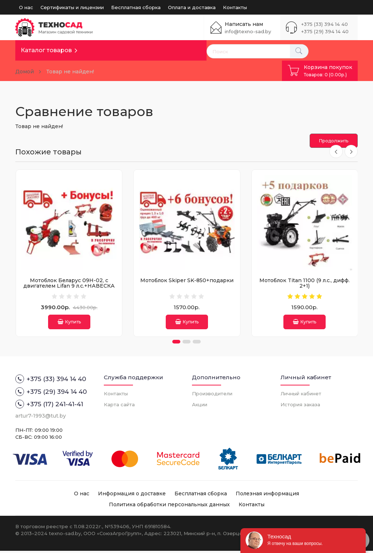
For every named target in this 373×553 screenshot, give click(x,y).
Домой (24, 71)
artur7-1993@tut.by (40, 418)
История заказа (300, 407)
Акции (199, 407)
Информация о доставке (132, 496)
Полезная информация (267, 496)
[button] (176, 344)
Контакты (235, 7)
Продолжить (333, 140)
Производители (212, 396)
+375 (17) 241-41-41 (49, 406)
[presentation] (335, 152)
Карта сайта (119, 407)
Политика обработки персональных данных (169, 507)
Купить (69, 321)
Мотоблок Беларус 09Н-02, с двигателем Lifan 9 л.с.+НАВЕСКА (69, 283)
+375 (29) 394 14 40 (325, 31)
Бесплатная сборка (136, 7)
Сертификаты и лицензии (72, 7)
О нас (26, 7)
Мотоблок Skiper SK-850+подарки (186, 280)
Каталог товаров (46, 50)
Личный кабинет (300, 396)
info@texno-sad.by (248, 31)
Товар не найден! (70, 71)
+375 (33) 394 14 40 (324, 24)
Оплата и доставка (192, 7)
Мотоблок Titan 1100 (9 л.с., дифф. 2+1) (304, 283)
